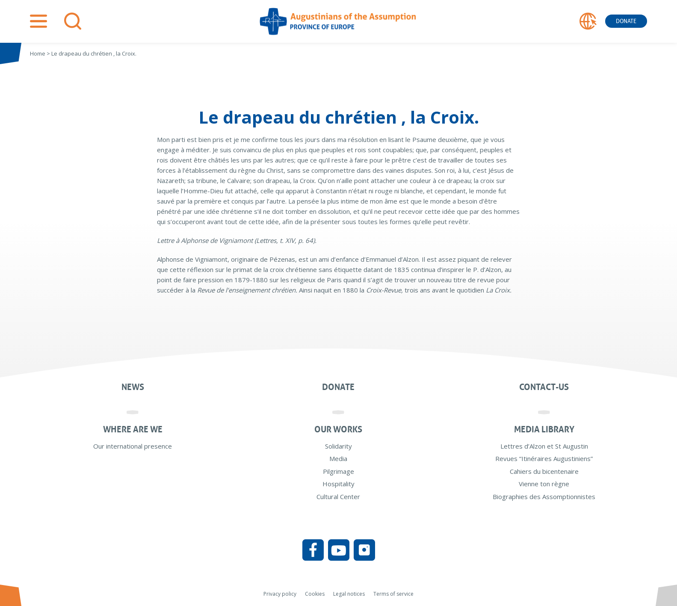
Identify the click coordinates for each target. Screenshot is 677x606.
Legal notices (349, 593)
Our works (338, 429)
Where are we (133, 429)
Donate (626, 21)
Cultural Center (338, 496)
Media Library (544, 429)
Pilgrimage (338, 471)
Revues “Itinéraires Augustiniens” (544, 458)
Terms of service (393, 593)
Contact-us (544, 387)
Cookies (315, 593)
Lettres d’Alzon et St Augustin (544, 446)
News (132, 387)
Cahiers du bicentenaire (544, 471)
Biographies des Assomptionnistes (544, 496)
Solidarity (338, 446)
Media (338, 458)
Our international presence (132, 446)
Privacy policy (279, 593)
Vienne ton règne (544, 483)
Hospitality (338, 483)
